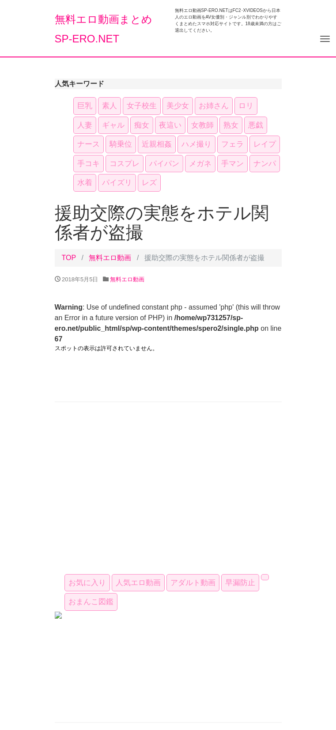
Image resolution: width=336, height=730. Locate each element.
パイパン (164, 163)
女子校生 (142, 106)
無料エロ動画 (110, 257)
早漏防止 (240, 583)
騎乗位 (120, 144)
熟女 (230, 125)
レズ (149, 182)
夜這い (170, 125)
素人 (109, 106)
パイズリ (117, 182)
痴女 (141, 125)
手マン (232, 163)
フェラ (232, 144)
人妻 (84, 125)
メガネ (200, 163)
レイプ (264, 144)
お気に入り (87, 583)
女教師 (202, 125)
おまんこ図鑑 (90, 602)
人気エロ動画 (138, 583)
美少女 (177, 106)
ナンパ (264, 163)
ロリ (245, 106)
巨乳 (84, 106)
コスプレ (124, 163)
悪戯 (255, 125)
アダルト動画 (192, 583)
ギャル (113, 125)
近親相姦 (157, 144)
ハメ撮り (196, 144)
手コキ (88, 163)
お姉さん (214, 106)
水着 (84, 182)
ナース (88, 144)
